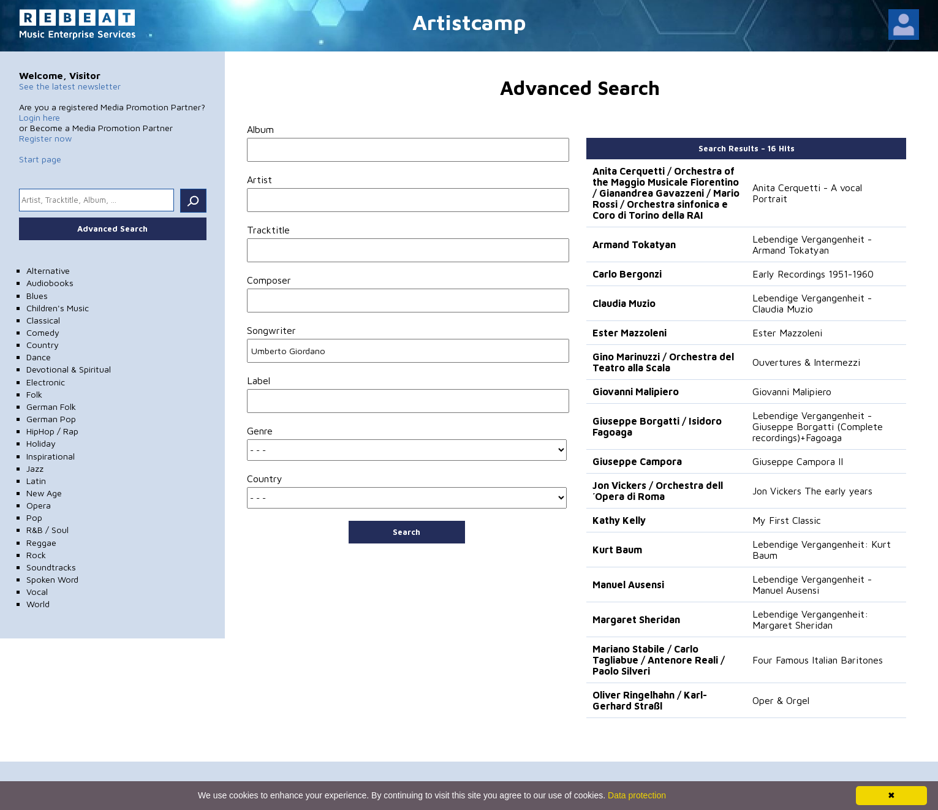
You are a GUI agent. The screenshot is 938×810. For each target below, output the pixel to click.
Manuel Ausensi (628, 584)
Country (42, 344)
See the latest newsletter (70, 86)
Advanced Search (112, 228)
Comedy (42, 332)
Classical (43, 320)
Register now (45, 138)
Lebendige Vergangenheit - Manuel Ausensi (812, 584)
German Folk (51, 406)
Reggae (41, 542)
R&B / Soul (47, 529)
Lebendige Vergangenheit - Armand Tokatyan (812, 244)
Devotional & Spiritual (68, 369)
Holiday (41, 443)
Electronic (45, 382)
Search (406, 532)
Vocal (37, 591)
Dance (38, 357)
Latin (36, 480)
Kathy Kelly (619, 520)
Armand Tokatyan (634, 244)
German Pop (51, 419)
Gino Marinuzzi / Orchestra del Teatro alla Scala (663, 362)
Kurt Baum (617, 549)
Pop (34, 517)
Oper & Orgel (780, 700)
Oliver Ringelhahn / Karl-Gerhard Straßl (649, 700)
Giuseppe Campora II (797, 461)
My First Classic (786, 520)
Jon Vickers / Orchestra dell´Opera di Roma (657, 491)
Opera (38, 505)
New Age (44, 493)
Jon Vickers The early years (812, 490)
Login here (39, 117)
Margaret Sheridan (636, 619)
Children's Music (57, 308)
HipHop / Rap (52, 431)
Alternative (48, 270)
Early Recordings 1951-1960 (813, 273)
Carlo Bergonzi (627, 273)
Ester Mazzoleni (629, 332)
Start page (40, 159)
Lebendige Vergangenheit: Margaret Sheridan (810, 619)
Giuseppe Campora (637, 461)
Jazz (34, 468)
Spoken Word (52, 579)
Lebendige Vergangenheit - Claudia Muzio (812, 303)
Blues (37, 295)
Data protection (637, 795)
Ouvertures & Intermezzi (806, 362)
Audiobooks (50, 283)
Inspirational (50, 456)
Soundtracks (51, 567)
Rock (36, 555)
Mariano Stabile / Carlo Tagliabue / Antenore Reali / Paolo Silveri (658, 659)
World (38, 604)
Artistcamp (469, 21)
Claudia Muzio (624, 303)
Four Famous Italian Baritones (817, 659)
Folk (34, 394)
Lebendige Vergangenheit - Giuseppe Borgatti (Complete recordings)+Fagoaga (817, 426)
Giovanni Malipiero (635, 391)
